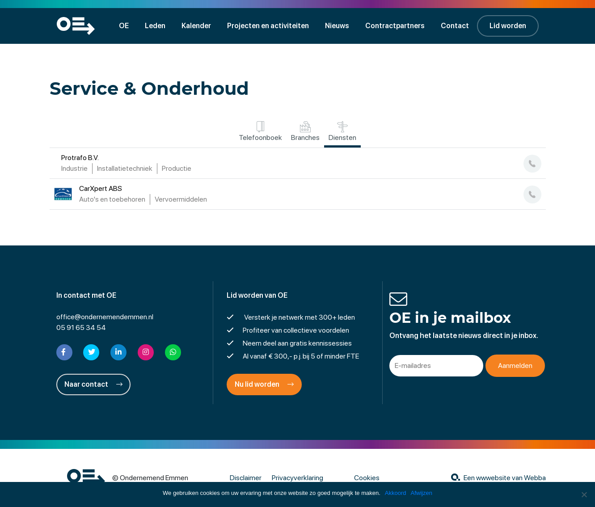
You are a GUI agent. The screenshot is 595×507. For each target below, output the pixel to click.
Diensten (342, 131)
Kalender (196, 25)
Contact (455, 25)
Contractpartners (395, 25)
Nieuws (337, 25)
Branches (305, 131)
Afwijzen (421, 493)
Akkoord (395, 493)
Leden (155, 25)
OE (124, 25)
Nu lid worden (264, 384)
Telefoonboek (260, 131)
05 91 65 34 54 (81, 327)
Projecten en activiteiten (268, 25)
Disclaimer (246, 477)
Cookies (367, 477)
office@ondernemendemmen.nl (104, 317)
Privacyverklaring (297, 477)
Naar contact (93, 384)
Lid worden (508, 25)
